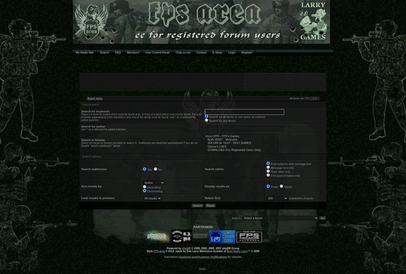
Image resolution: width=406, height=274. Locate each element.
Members (133, 52)
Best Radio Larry (237, 251)
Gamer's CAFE (241, 146)
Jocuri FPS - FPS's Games (241, 136)
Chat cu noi (183, 52)
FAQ (118, 52)
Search (104, 52)
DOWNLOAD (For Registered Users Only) (241, 150)
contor (202, 268)
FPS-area (159, 251)
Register (247, 52)
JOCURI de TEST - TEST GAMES (241, 143)
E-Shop (217, 52)
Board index (95, 98)
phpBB (186, 248)
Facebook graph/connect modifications (203, 257)
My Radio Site (84, 52)
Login (231, 52)
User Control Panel (157, 52)
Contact (201, 52)
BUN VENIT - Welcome (241, 139)
